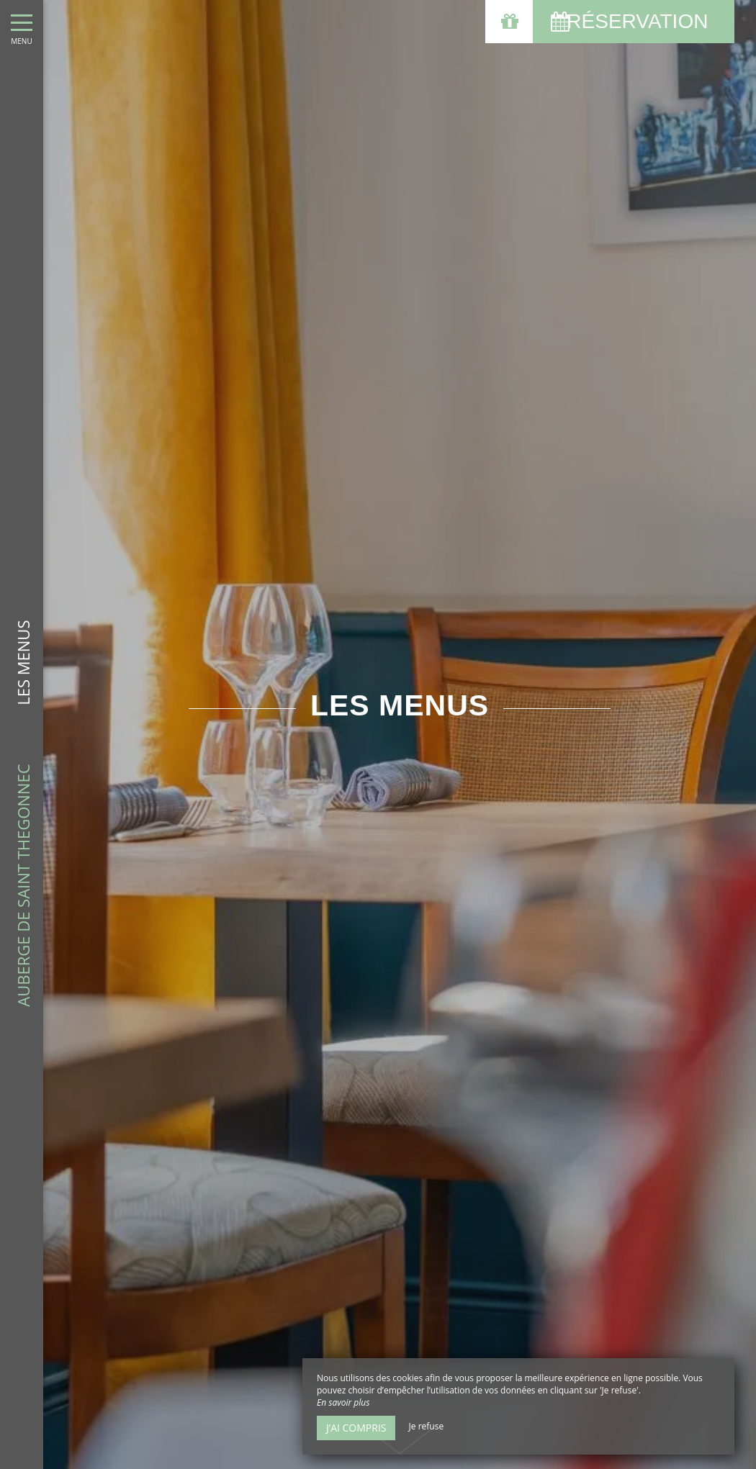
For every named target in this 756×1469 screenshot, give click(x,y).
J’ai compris (356, 1427)
